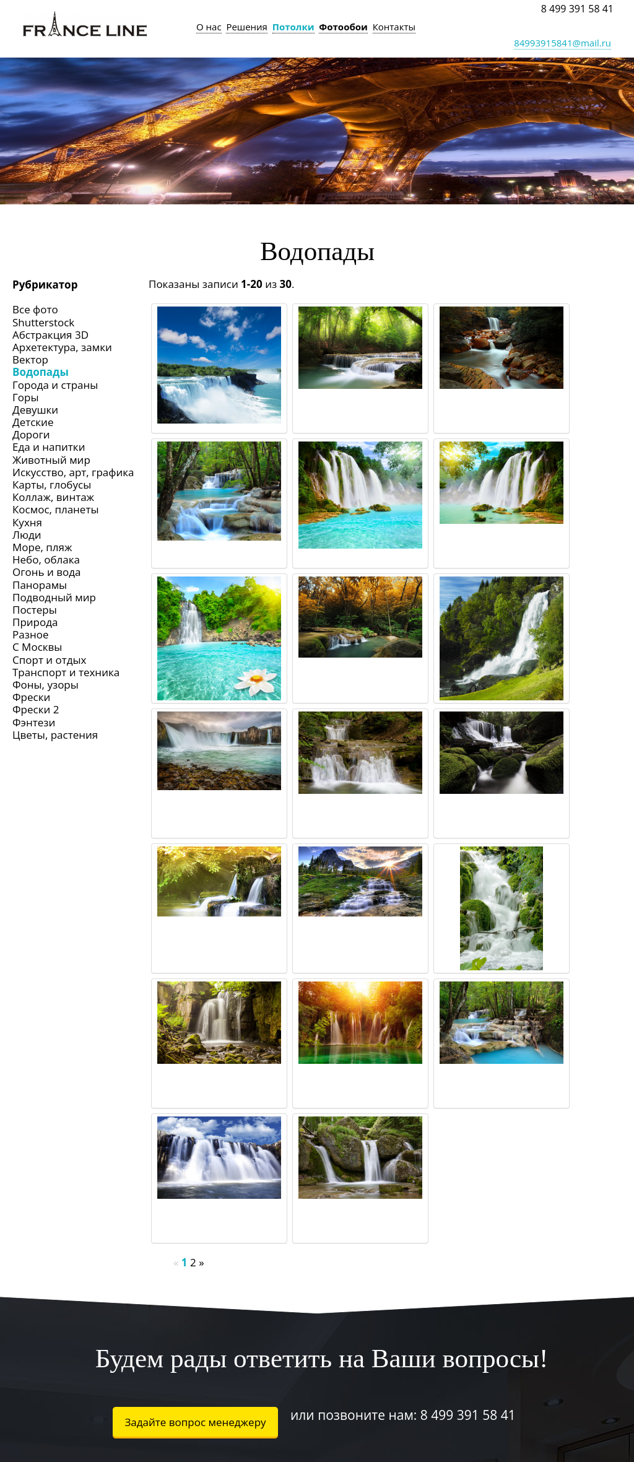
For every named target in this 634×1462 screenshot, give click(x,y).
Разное (30, 634)
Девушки (35, 409)
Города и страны (55, 385)
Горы (25, 397)
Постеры (34, 610)
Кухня (27, 522)
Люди (26, 535)
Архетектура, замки (62, 347)
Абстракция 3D (50, 335)
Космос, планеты (55, 509)
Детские (32, 422)
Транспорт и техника (65, 672)
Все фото (35, 309)
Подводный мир (54, 597)
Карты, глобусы (51, 484)
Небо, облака (46, 559)
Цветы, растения (55, 735)
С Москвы (37, 647)
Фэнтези (33, 722)
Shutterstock (43, 322)
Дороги (31, 434)
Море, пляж (42, 547)
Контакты (394, 26)
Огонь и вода (46, 572)
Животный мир (51, 460)
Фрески (31, 697)
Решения (246, 26)
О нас (209, 26)
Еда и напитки (48, 447)
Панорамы (39, 585)
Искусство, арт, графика (73, 472)
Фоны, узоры (45, 684)
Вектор (30, 359)
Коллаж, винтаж (53, 497)
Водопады (40, 372)
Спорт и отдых (49, 660)
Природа (35, 622)
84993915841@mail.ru (562, 43)
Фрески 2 (35, 709)
